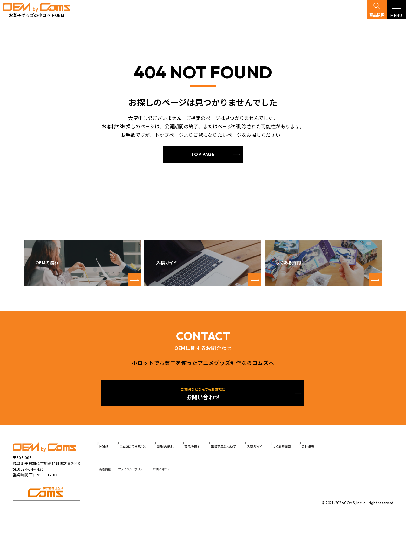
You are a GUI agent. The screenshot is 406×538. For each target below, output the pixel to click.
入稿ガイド (303, 457)
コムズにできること (146, 457)
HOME (109, 457)
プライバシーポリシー (148, 476)
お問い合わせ (188, 476)
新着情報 (111, 476)
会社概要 (372, 457)
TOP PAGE (203, 155)
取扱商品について (263, 457)
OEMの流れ (188, 457)
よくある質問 (338, 457)
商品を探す (223, 457)
